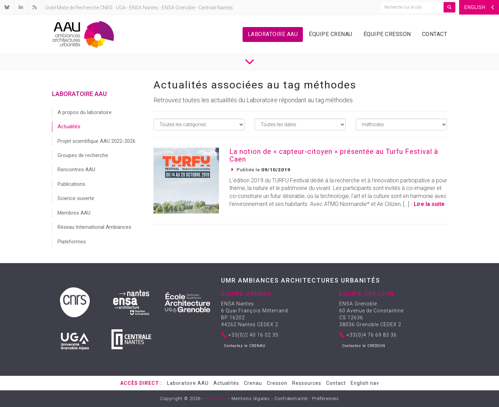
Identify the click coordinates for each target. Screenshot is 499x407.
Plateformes (72, 242)
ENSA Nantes (143, 7)
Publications (71, 184)
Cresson (277, 383)
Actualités (69, 126)
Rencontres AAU (76, 169)
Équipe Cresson (387, 34)
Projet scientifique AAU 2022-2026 (96, 141)
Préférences (325, 398)
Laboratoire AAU (273, 34)
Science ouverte (76, 198)
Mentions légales (250, 398)
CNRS (106, 7)
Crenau (253, 383)
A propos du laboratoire (85, 112)
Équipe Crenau (330, 34)
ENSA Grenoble (178, 7)
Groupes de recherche (83, 155)
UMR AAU (216, 398)
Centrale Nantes (216, 7)
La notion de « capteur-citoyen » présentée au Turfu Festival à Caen (333, 155)
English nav (365, 383)
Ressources (306, 383)
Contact (434, 34)
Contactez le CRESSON (363, 346)
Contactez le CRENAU (244, 346)
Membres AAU (74, 213)
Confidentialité (291, 398)
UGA (121, 7)
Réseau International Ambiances (94, 227)
